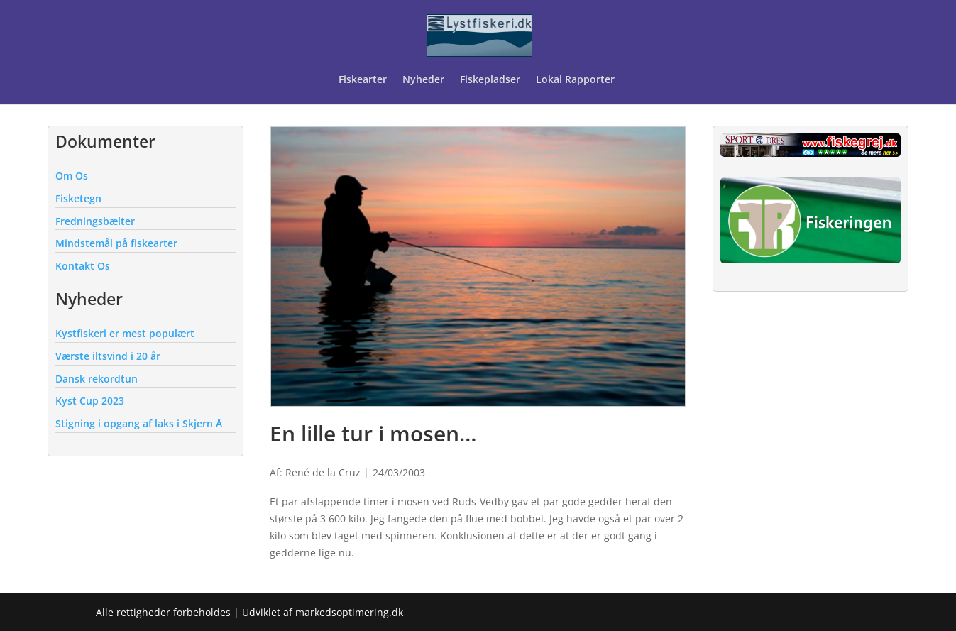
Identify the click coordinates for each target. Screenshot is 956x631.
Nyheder (423, 80)
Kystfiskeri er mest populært (124, 333)
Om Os (71, 175)
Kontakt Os (82, 266)
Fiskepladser (490, 80)
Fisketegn (78, 198)
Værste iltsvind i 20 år (107, 356)
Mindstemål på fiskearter (116, 243)
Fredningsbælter (95, 221)
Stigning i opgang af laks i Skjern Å (138, 423)
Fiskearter (363, 80)
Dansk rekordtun (96, 378)
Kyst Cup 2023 (89, 400)
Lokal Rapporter (576, 80)
